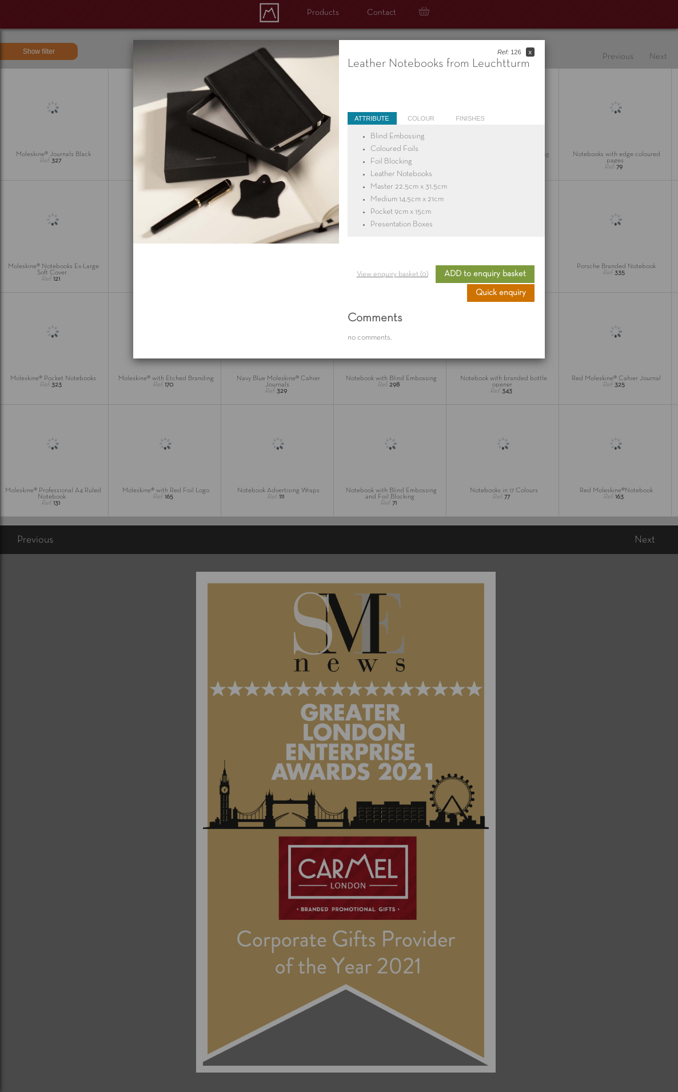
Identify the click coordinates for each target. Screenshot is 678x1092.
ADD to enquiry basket (485, 274)
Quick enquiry (501, 293)
